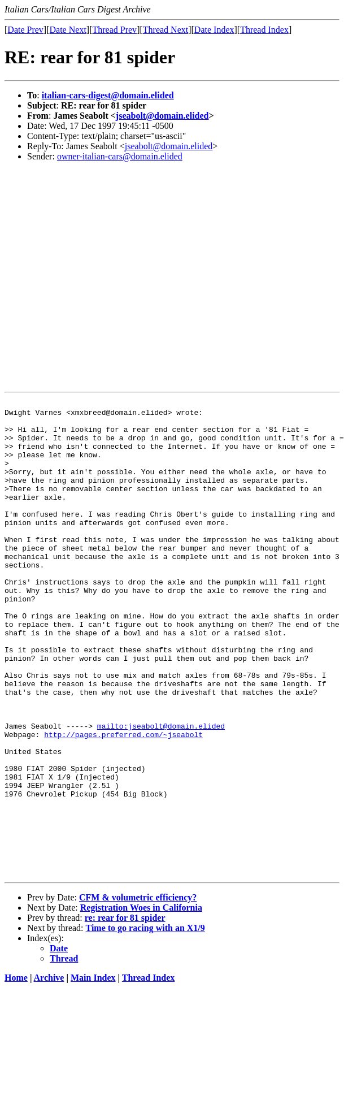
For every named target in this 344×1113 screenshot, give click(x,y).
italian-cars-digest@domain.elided (108, 95)
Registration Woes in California (141, 1002)
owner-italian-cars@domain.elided (119, 156)
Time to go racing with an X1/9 (145, 1023)
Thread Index (264, 29)
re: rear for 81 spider (125, 1012)
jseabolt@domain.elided (162, 115)
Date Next (68, 29)
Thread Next (165, 29)
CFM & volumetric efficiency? (138, 992)
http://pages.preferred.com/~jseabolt (123, 802)
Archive (49, 1072)
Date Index (214, 29)
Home (16, 1072)
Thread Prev (114, 29)
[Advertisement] (106, 277)
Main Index (93, 1072)
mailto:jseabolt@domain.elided (161, 792)
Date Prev (25, 29)
